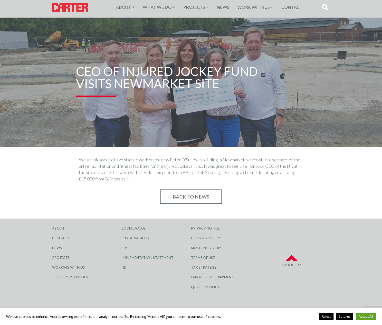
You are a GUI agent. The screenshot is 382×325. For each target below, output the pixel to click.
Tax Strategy (204, 267)
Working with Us (68, 267)
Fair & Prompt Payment (212, 277)
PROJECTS (194, 7)
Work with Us (253, 7)
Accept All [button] (366, 316)
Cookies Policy (205, 238)
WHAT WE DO (157, 7)
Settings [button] (344, 316)
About (123, 7)
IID (124, 267)
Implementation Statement (147, 257)
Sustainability (136, 238)
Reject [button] (326, 316)
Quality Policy (205, 287)
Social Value (134, 228)
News (223, 7)
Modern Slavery (206, 248)
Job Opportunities (70, 277)
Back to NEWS (191, 196)
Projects (61, 257)
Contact (292, 7)
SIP (124, 248)
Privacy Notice (205, 228)
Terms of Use (203, 257)
